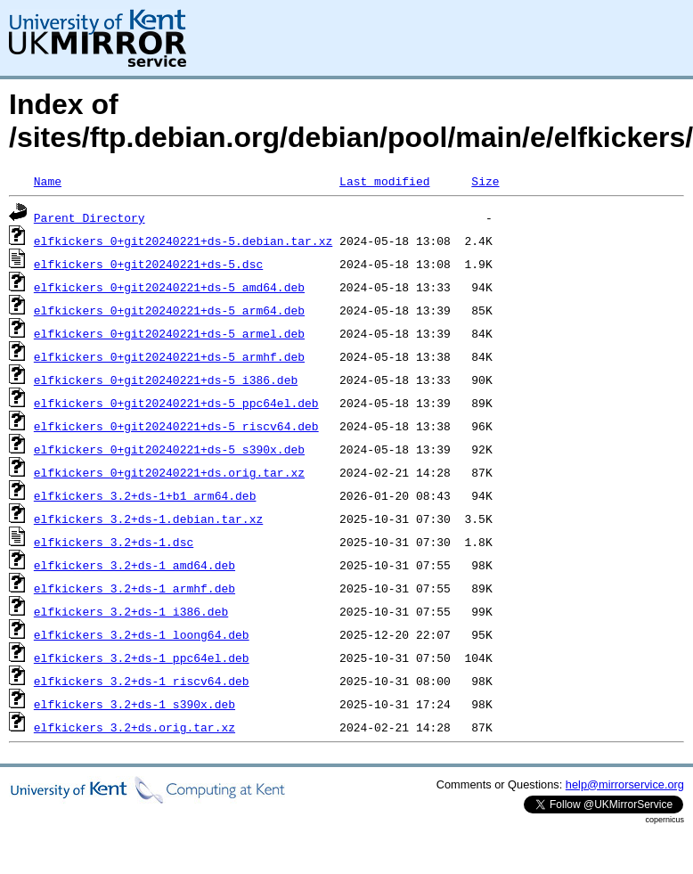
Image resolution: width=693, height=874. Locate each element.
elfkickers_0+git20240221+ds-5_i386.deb (166, 380)
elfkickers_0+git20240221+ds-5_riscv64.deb (176, 426)
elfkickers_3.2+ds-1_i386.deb (131, 611)
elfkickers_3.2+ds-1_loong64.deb (141, 634)
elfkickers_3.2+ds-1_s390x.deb (134, 704)
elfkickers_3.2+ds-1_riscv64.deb (141, 681)
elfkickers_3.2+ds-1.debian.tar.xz (148, 519)
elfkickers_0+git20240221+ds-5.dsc (148, 264)
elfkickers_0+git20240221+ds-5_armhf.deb (169, 356)
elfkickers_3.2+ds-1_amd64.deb (134, 565)
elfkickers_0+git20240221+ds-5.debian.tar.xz (183, 241)
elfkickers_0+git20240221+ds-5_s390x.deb (169, 449)
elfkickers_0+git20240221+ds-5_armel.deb (169, 333)
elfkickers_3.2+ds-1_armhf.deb (134, 588)
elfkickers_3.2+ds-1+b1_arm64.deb (145, 495)
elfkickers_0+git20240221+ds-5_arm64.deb (169, 310)
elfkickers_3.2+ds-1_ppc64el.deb (141, 657)
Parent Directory (89, 217)
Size (485, 181)
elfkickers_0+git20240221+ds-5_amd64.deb (169, 287)
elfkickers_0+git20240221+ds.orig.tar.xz (169, 472)
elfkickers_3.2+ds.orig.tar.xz (134, 727)
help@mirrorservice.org (625, 784)
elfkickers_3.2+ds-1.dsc (113, 542)
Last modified (384, 181)
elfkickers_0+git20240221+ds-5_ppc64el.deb (176, 403)
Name (47, 181)
